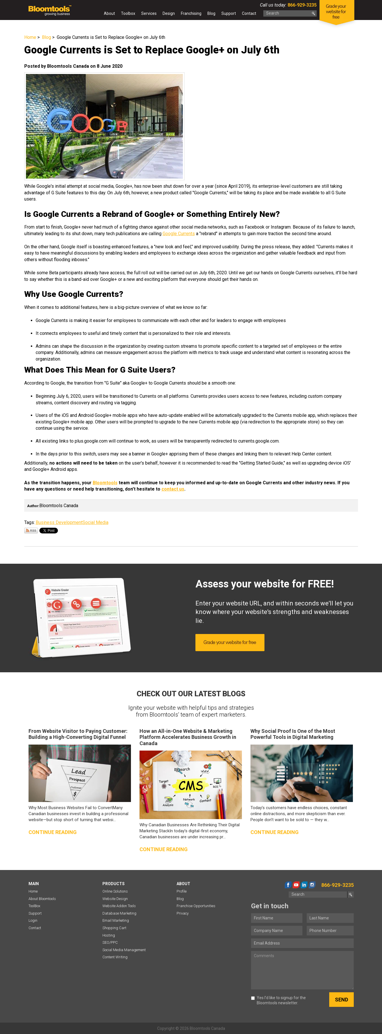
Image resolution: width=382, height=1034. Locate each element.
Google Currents (179, 233)
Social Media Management (124, 950)
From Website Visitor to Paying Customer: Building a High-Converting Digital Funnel (78, 734)
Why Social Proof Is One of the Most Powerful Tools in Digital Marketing (292, 734)
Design (169, 13)
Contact (249, 13)
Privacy (183, 913)
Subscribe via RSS (31, 530)
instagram (312, 884)
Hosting (108, 935)
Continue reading (53, 832)
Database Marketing (119, 913)
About (109, 13)
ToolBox (34, 906)
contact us (172, 489)
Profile (182, 891)
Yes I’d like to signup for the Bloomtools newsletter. (278, 1000)
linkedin (304, 884)
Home (95, 14)
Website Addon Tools (119, 906)
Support (228, 13)
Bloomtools (105, 482)
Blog (211, 13)
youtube (296, 884)
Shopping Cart (114, 928)
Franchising (191, 13)
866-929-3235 (301, 5)
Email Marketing (115, 920)
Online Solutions (115, 891)
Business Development (59, 522)
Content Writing (115, 957)
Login (33, 920)
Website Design (115, 899)
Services (149, 13)
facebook (288, 884)
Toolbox (128, 13)
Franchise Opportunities (196, 906)
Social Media (95, 522)
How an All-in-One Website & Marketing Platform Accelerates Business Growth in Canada (188, 737)
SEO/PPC (110, 942)
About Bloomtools (42, 899)
